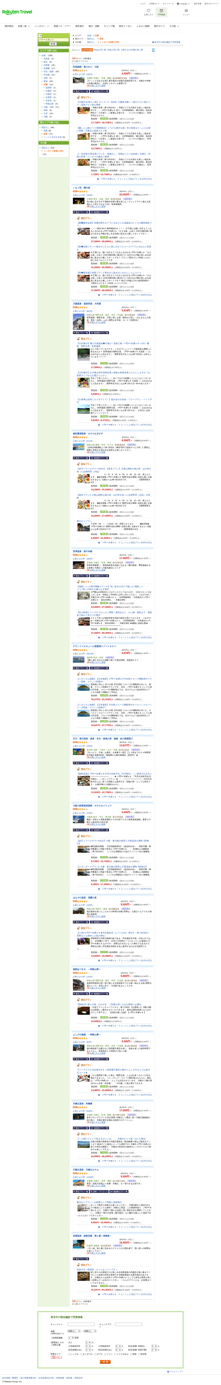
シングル (75, 1354)
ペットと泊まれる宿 (53, 137)
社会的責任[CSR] (46, 1378)
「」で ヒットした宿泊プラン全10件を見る (125, 179)
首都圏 (47, 68)
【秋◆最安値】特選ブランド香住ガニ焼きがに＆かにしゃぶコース (109, 272)
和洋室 (144, 1354)
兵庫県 (49, 97)
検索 (105, 1362)
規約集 (69, 1378)
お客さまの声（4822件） (84, 654)
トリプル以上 (123, 1354)
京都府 (49, 91)
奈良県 (49, 100)
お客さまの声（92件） (83, 1042)
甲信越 (47, 75)
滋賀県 (49, 87)
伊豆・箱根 (49, 71)
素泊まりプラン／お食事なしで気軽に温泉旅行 (99, 1202)
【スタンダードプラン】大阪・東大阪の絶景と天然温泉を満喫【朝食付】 (112, 866)
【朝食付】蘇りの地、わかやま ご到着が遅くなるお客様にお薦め (109, 1004)
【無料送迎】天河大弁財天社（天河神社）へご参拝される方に (114, 773)
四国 (46, 110)
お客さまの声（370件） (83, 813)
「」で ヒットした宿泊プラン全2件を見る (126, 637)
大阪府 (49, 94)
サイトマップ (168, 4)
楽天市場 (197, 4)
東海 (46, 81)
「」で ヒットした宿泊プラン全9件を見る (126, 295)
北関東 (47, 65)
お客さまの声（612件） (83, 441)
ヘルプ (142, 4)
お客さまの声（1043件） (84, 1177)
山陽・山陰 (49, 107)
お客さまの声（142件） (83, 977)
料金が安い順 (100, 50)
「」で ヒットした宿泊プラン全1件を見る (126, 797)
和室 (135, 1354)
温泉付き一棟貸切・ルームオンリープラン (97, 1269)
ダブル (100, 1354)
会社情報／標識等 (10, 1378)
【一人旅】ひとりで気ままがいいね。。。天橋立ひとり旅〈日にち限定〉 (112, 1138)
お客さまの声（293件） (83, 746)
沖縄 (46, 116)
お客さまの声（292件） (83, 74)
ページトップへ (176, 1371)
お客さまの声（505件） (83, 1111)
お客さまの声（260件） (83, 559)
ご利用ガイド (154, 4)
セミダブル (88, 1354)
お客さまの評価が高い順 (132, 50)
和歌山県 (50, 104)
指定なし (91, 39)
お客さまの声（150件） (83, 195)
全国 (89, 35)
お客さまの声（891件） (83, 311)
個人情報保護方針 (28, 1378)
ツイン (110, 1354)
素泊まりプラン (86, 521)
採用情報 (60, 1378)
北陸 (46, 78)
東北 (46, 62)
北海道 (47, 59)
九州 (46, 113)
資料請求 (79, 1378)
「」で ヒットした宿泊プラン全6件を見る (126, 542)
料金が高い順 (114, 50)
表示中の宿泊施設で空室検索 (167, 42)
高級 (46, 130)
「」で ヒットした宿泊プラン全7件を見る (126, 425)
